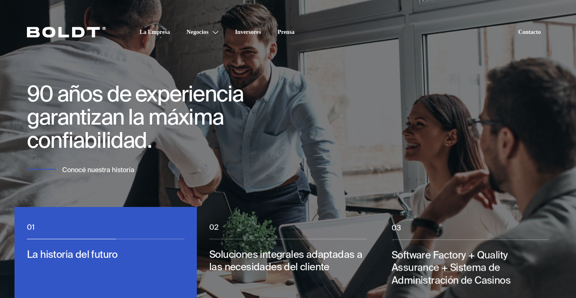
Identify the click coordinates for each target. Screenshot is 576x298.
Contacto (529, 32)
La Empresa (155, 32)
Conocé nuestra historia (98, 170)
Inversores (248, 32)
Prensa (286, 32)
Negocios (197, 32)
